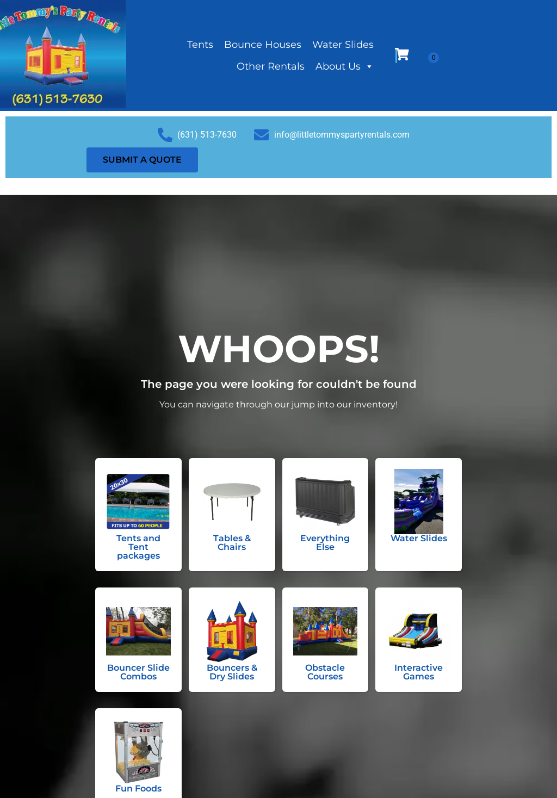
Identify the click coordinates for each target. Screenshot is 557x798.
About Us (344, 66)
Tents (200, 45)
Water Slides (343, 45)
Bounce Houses (262, 45)
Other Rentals (271, 66)
